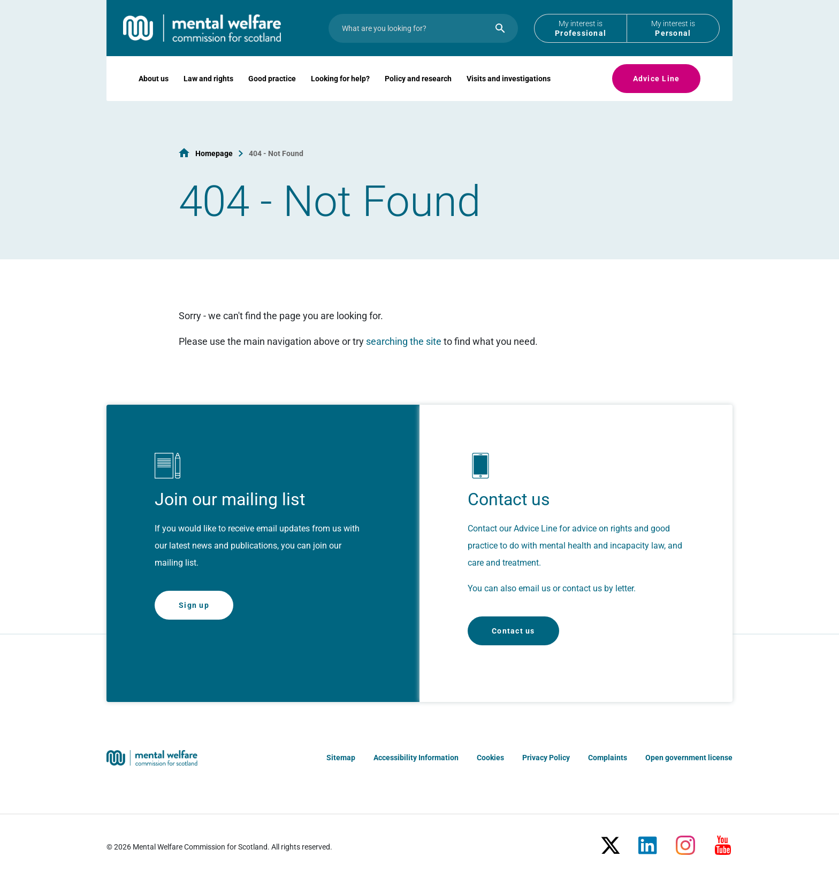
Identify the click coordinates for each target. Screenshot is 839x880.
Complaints (607, 757)
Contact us (513, 631)
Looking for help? (340, 94)
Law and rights (208, 94)
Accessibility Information (416, 757)
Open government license (689, 757)
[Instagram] (685, 841)
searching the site (403, 341)
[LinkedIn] (648, 841)
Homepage (214, 153)
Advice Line (656, 94)
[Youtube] (723, 841)
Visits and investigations (509, 94)
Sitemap (340, 757)
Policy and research (418, 94)
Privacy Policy (546, 757)
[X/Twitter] (610, 841)
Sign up (194, 605)
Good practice (272, 94)
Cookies (490, 757)
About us (154, 94)
